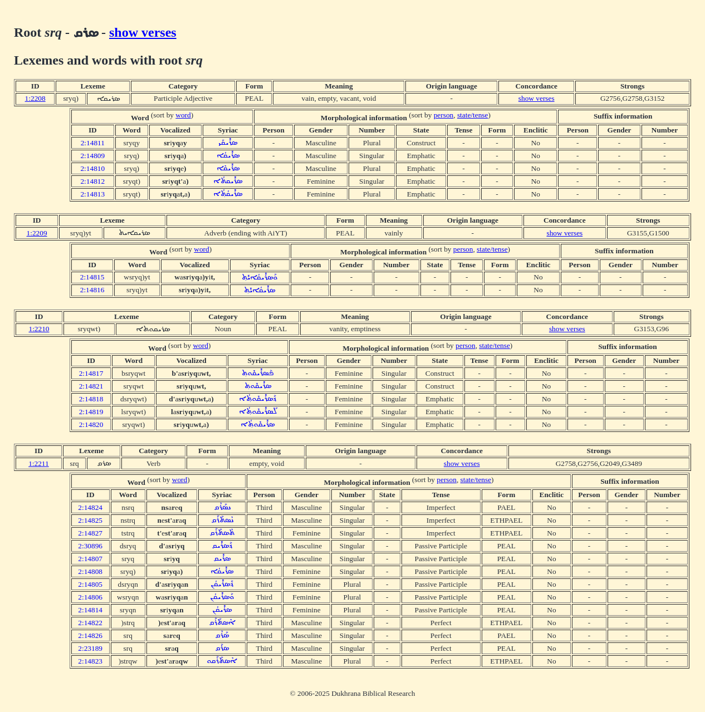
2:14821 (91, 386)
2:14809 (92, 155)
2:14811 (93, 143)
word (182, 115)
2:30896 (90, 546)
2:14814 (90, 610)
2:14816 (92, 290)
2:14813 (92, 194)
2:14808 (90, 571)
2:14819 (91, 411)
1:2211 (38, 463)
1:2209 (37, 233)
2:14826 (90, 635)
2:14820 (91, 424)
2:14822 (90, 622)
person (444, 115)
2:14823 (90, 661)
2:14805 (90, 584)
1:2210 (38, 329)
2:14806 (90, 597)
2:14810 (92, 168)
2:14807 (90, 558)
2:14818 (91, 399)
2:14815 (92, 277)
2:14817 (91, 373)
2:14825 (90, 520)
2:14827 (90, 533)
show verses (143, 32)
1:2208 (35, 98)
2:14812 (92, 181)
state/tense (472, 115)
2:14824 (90, 507)
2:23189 (90, 648)
